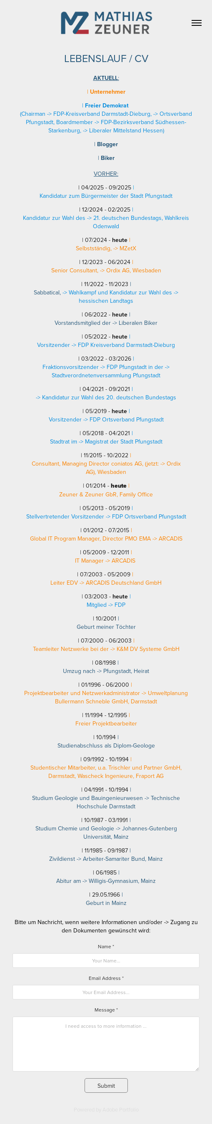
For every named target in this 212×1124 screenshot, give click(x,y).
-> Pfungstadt (114, 671)
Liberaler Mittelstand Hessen (126, 130)
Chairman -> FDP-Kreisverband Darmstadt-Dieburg (85, 114)
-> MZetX (124, 248)
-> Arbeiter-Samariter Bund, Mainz (120, 859)
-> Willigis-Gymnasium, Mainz (119, 881)
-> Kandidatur (53, 397)
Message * (106, 1009)
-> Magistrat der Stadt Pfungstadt (120, 441)
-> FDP (116, 605)
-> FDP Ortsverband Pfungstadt (123, 419)
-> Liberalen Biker (134, 323)
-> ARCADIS (167, 538)
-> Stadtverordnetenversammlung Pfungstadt (111, 371)
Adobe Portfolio (120, 1109)
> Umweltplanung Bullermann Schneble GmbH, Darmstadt (121, 697)
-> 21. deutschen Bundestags (124, 218)
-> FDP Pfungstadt (123, 367)
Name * (106, 946)
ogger (107, 144)
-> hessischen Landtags (128, 296)
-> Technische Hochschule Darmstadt (128, 802)
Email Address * (106, 978)
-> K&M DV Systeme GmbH (145, 649)
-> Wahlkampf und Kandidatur (99, 292)
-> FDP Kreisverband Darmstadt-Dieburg (123, 345)
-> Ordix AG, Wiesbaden (130, 270)
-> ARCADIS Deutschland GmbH (121, 582)
